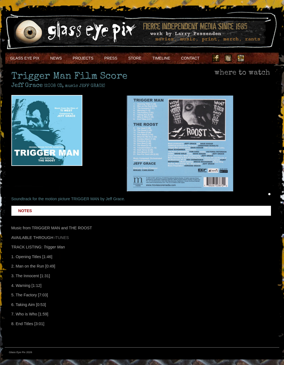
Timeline (161, 58)
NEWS (56, 58)
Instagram (253, 58)
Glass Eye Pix (24, 58)
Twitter (228, 58)
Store (134, 58)
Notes (25, 211)
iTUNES (61, 237)
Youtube (240, 58)
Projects (83, 58)
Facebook (215, 58)
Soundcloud (265, 58)
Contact (190, 58)
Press (110, 58)
